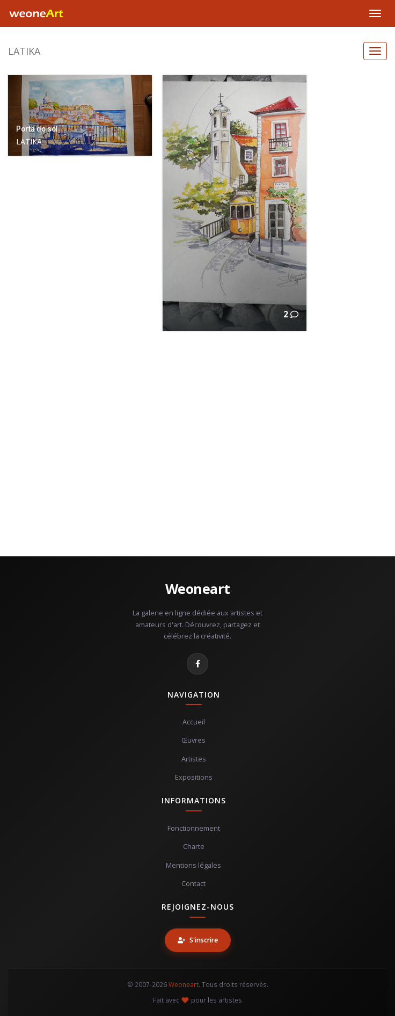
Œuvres (193, 740)
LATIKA (24, 51)
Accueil (193, 722)
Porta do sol (37, 129)
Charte (193, 846)
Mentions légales (193, 865)
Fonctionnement (193, 828)
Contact (193, 883)
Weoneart (197, 588)
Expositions (194, 777)
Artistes (193, 759)
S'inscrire (198, 940)
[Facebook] (197, 663)
